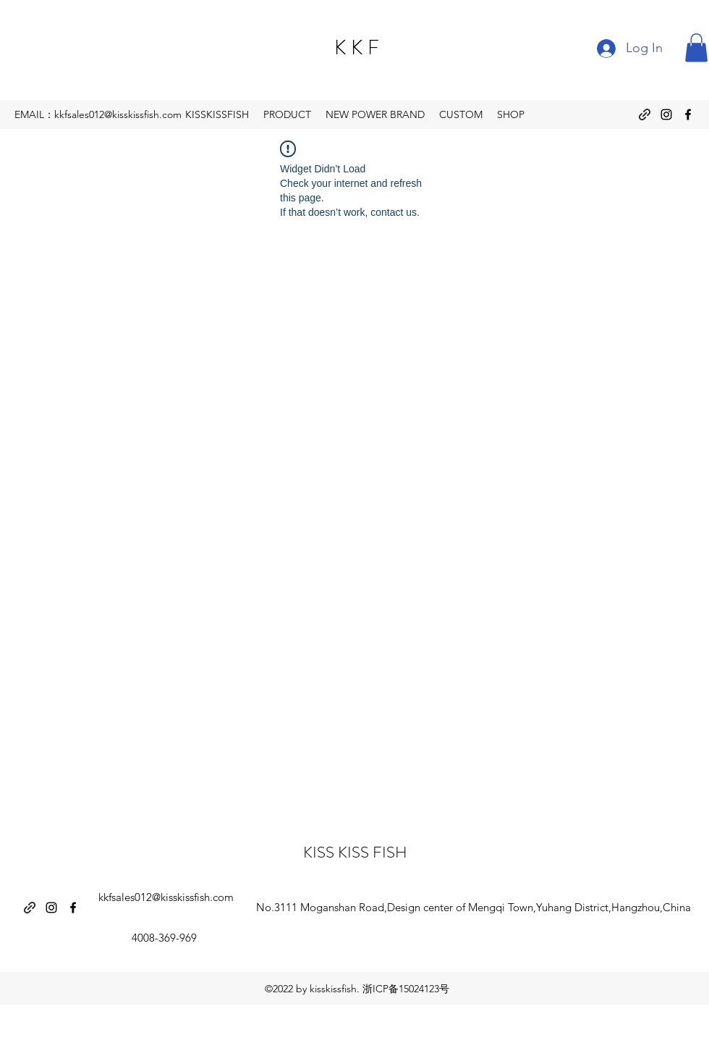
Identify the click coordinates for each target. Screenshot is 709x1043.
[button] (696, 47)
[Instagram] (666, 114)
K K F (356, 47)
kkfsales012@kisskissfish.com (166, 897)
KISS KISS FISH (355, 852)
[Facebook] (688, 114)
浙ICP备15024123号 (405, 988)
